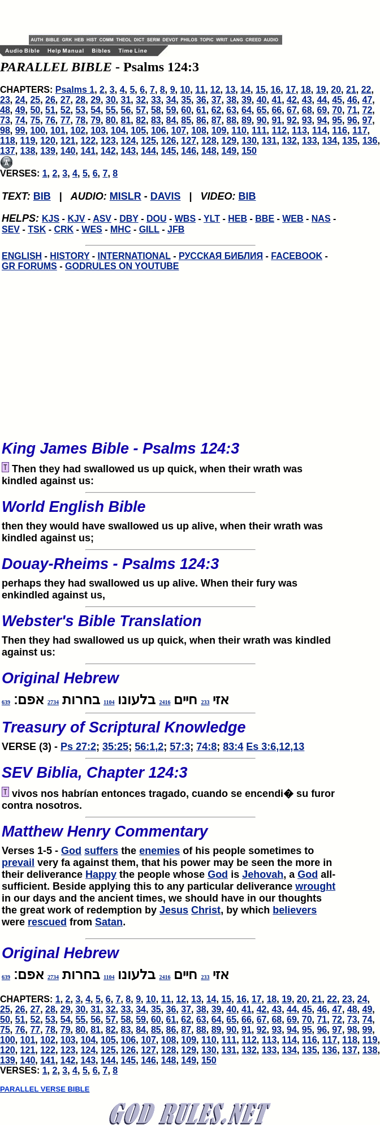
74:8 (206, 746)
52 (66, 110)
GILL (149, 229)
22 (366, 89)
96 (352, 120)
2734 (53, 702)
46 (352, 100)
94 (322, 120)
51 (50, 110)
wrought (315, 886)
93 (307, 120)
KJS (50, 218)
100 (37, 130)
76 (50, 120)
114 (319, 130)
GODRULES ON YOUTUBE (122, 266)
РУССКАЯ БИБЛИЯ (221, 256)
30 (111, 100)
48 (5, 110)
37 (216, 100)
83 (156, 120)
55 (111, 110)
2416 (164, 702)
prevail (18, 862)
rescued (47, 922)
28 (80, 100)
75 (35, 120)
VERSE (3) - (170, 732)
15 (261, 89)
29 (95, 100)
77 (66, 120)
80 (111, 120)
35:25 (115, 746)
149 (229, 151)
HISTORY (69, 256)
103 (98, 130)
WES (91, 229)
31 (126, 100)
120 (47, 140)
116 (339, 130)
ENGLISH (22, 256)
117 (360, 130)
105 (138, 130)
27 (66, 100)
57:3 (180, 746)
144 (148, 151)
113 (299, 130)
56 (126, 110)
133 (309, 140)
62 (216, 110)
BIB (42, 196)
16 (276, 89)
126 (168, 140)
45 (337, 100)
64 (246, 110)
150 (249, 151)
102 (78, 130)
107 (179, 130)
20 (336, 89)
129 (229, 140)
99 (20, 130)
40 (262, 100)
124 (128, 140)
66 (276, 110)
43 (307, 100)
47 (367, 100)
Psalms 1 (74, 89)
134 (330, 140)
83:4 (233, 746)
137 (7, 151)
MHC (120, 229)
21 (351, 89)
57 (141, 110)
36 (201, 100)
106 (158, 130)
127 (188, 140)
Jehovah (262, 874)
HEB (237, 218)
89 (246, 120)
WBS (185, 218)
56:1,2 (149, 746)
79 (95, 120)
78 (80, 120)
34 (171, 100)
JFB (175, 229)
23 (5, 100)
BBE (264, 218)
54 (95, 110)
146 (188, 151)
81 (126, 120)
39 (246, 100)
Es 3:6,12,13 (275, 746)
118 (7, 140)
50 (35, 110)
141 (88, 151)
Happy (100, 874)
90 (262, 120)
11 (200, 89)
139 (47, 151)
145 (168, 151)
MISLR (125, 196)
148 (209, 151)
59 (171, 110)
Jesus (173, 910)
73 (5, 120)
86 (201, 120)
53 (80, 110)
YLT (212, 218)
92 (292, 120)
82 (141, 120)
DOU (156, 218)
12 (215, 89)
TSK (37, 229)
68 (307, 110)
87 (216, 120)
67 (292, 110)
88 (231, 120)
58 (156, 110)
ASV (102, 218)
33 (156, 100)
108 (198, 130)
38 (231, 100)
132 (289, 140)
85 (186, 120)
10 (185, 89)
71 (352, 110)
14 (245, 89)
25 (35, 100)
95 (337, 120)
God (71, 850)
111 (259, 130)
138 (28, 151)
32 (141, 100)
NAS (321, 218)
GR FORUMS (29, 266)
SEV (11, 229)
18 (306, 89)
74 (20, 120)
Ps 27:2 (78, 746)
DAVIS (165, 196)
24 (20, 100)
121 (68, 140)
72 (367, 110)
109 (219, 130)
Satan (109, 922)
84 (171, 120)
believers (295, 910)
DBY (129, 218)
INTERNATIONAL (134, 256)
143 (128, 151)
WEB (292, 218)
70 (337, 110)
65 (262, 110)
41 (276, 100)
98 (5, 130)
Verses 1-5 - (170, 836)
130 (249, 140)
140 (68, 151)
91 (276, 120)
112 (279, 130)
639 (6, 702)
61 (201, 110)
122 (88, 140)
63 (231, 110)
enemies (159, 850)
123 (108, 140)
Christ (206, 910)
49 (20, 110)
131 (269, 140)
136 (370, 140)
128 (209, 140)
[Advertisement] (161, 17)
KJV (76, 218)
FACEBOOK (296, 256)
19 (321, 89)
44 (322, 100)
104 (118, 130)
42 (292, 100)
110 (239, 130)
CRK (64, 229)
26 (50, 100)
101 (58, 130)
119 (28, 140)
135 (349, 140)
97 (367, 120)
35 (186, 100)
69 (322, 110)
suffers (101, 850)
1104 (108, 702)
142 (108, 151)
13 (231, 89)
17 (291, 89)
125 (148, 140)
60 (186, 110)
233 (205, 702)
